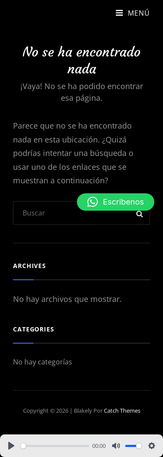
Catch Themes (122, 410)
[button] (115, 202)
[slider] (54, 446)
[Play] (11, 446)
